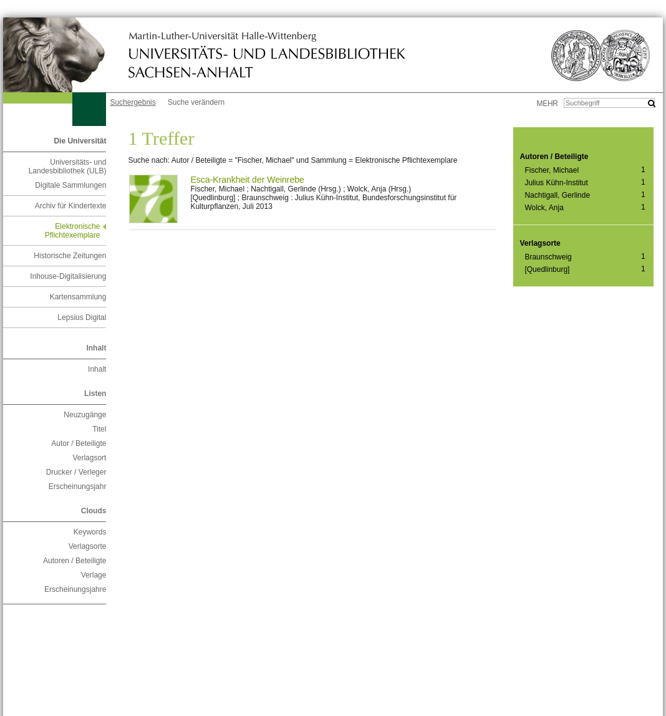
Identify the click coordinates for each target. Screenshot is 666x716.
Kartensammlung (78, 297)
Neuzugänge (85, 414)
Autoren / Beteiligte (74, 560)
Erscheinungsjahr (78, 486)
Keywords (90, 532)
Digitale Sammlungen (70, 185)
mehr (547, 103)
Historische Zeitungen (70, 255)
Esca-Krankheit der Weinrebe (247, 180)
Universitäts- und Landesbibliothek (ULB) (68, 166)
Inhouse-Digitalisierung (68, 276)
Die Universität (80, 141)
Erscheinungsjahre (75, 589)
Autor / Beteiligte (78, 443)
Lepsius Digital (81, 317)
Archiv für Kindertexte (71, 205)
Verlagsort (89, 457)
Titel (99, 429)
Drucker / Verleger (76, 472)
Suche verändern (196, 102)
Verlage (94, 575)
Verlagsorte (88, 546)
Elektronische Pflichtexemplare (72, 230)
